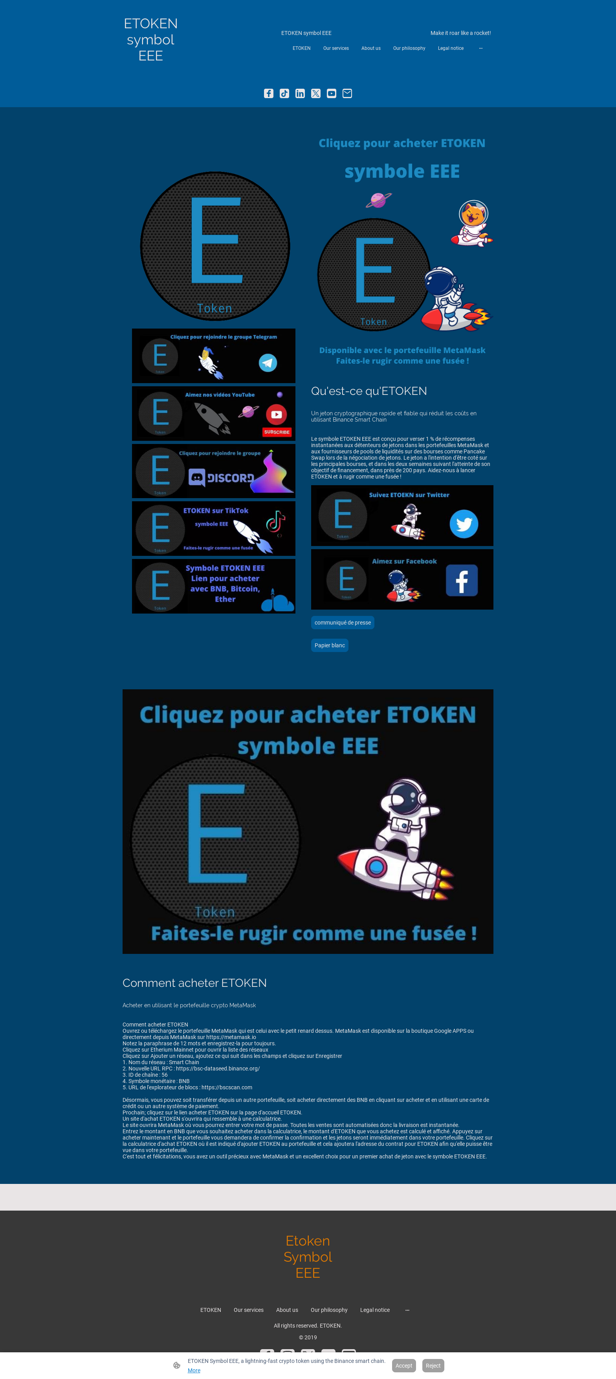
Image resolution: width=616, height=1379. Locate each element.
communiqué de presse (343, 622)
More (194, 1370)
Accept (404, 1366)
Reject (433, 1366)
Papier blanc (330, 645)
